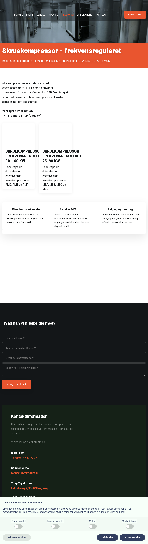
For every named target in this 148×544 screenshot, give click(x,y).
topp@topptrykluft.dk (24, 473)
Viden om (53, 15)
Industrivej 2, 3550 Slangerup (29, 488)
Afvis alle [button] (107, 537)
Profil (29, 15)
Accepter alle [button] (132, 537)
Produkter (68, 15)
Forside (18, 15)
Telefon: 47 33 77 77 (24, 458)
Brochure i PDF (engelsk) (24, 116)
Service (41, 15)
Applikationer (85, 15)
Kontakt (101, 15)
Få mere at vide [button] (17, 537)
